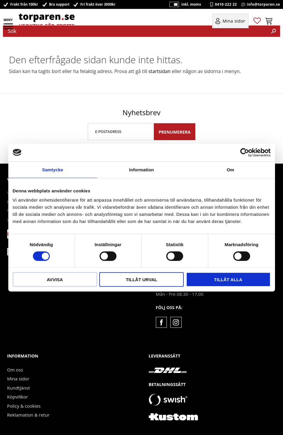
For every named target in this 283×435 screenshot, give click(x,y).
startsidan (159, 71)
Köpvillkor (17, 397)
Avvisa (55, 279)
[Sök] (273, 31)
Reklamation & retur (28, 415)
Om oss (15, 370)
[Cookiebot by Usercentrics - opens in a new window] (245, 152)
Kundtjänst (18, 388)
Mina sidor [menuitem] (234, 21)
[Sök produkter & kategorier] (135, 31)
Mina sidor (18, 379)
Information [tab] (141, 169)
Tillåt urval (141, 279)
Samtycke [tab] (52, 169)
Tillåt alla (228, 279)
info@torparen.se (263, 4)
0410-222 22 (226, 4)
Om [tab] (230, 169)
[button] (9, 28)
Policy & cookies (24, 406)
